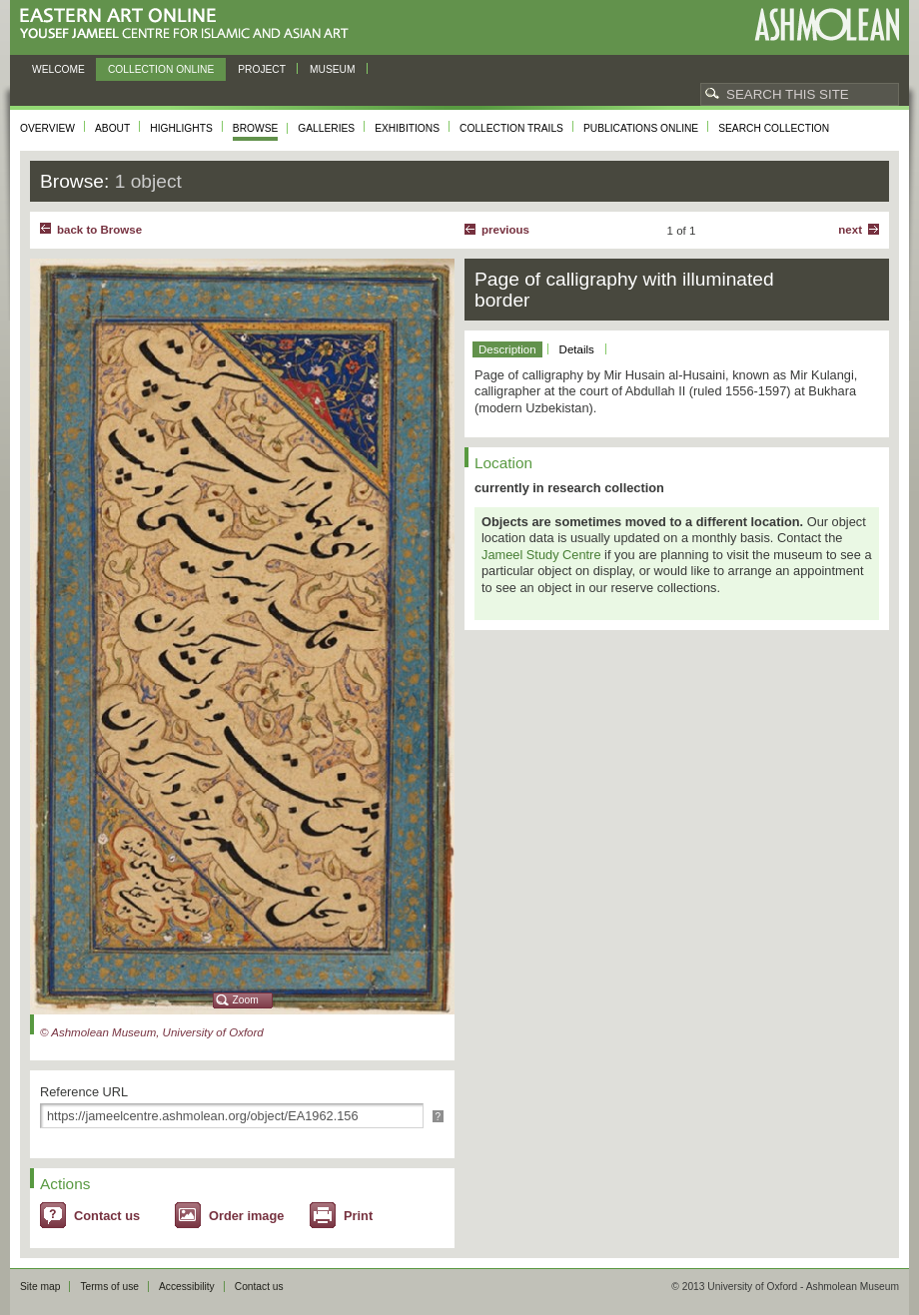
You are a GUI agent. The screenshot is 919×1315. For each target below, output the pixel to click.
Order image (246, 1215)
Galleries (326, 128)
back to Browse (99, 230)
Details (576, 349)
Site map (40, 1286)
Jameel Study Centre (541, 554)
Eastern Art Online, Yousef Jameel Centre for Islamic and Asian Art (189, 24)
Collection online (161, 69)
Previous (505, 230)
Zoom (246, 999)
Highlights (181, 128)
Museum (333, 69)
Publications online (640, 128)
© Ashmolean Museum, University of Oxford (152, 1032)
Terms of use (109, 1286)
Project (262, 69)
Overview (47, 128)
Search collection (773, 128)
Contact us (107, 1215)
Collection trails (511, 128)
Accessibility (187, 1286)
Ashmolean (826, 24)
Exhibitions (407, 128)
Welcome (58, 69)
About (112, 128)
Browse (256, 128)
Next (850, 230)
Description (507, 349)
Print (358, 1215)
